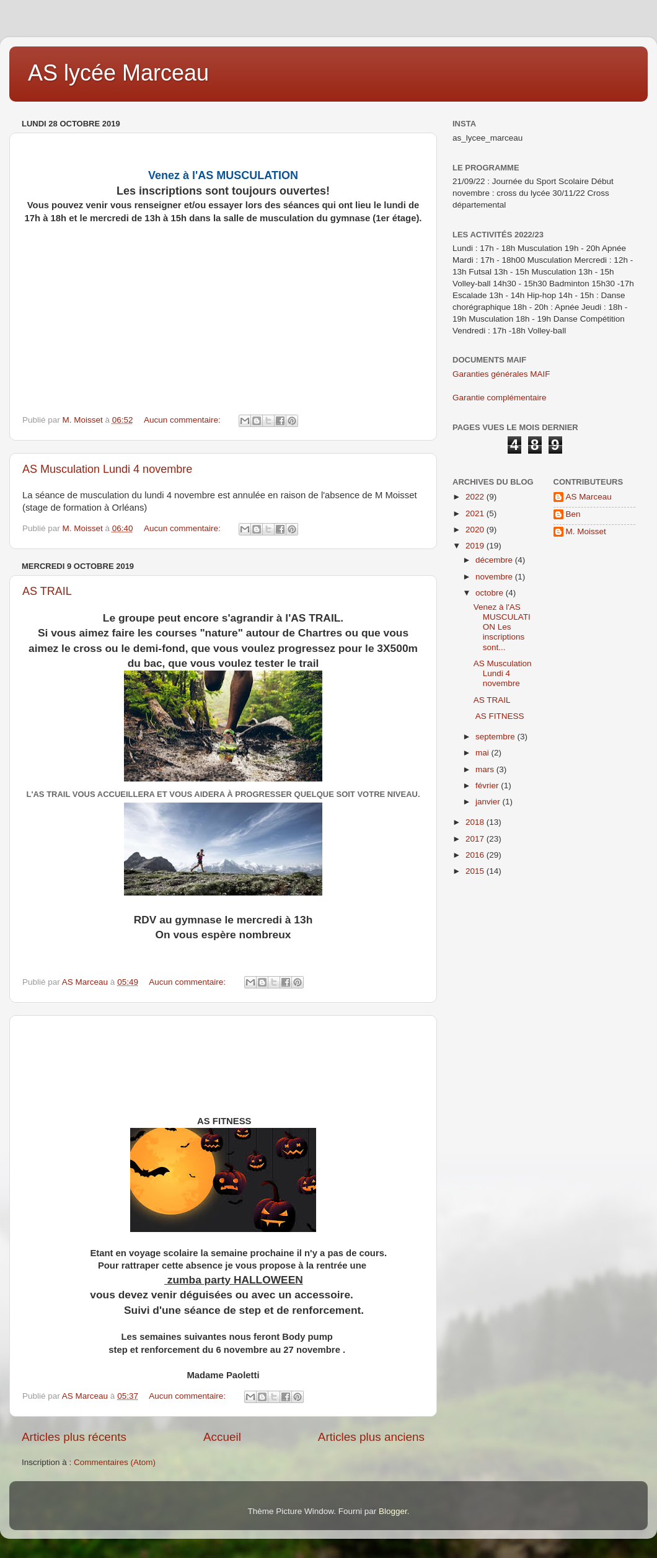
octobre (490, 592)
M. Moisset (586, 531)
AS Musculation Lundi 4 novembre (107, 469)
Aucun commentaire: (183, 420)
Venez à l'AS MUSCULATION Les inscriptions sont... (502, 627)
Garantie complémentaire (499, 397)
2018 (476, 822)
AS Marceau (589, 496)
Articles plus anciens (371, 1436)
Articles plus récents (74, 1436)
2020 (476, 529)
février (488, 785)
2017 (476, 838)
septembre (496, 736)
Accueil (222, 1436)
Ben (573, 514)
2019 (476, 545)
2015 (476, 871)
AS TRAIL (47, 591)
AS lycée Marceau (118, 73)
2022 (476, 496)
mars (485, 769)
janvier (489, 801)
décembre (495, 560)
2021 (476, 513)
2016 (476, 855)
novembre (495, 576)
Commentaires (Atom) (115, 1462)
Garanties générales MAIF (501, 374)
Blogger (393, 1511)
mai (483, 752)
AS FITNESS (499, 716)
